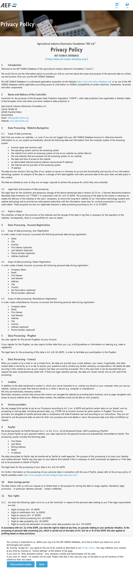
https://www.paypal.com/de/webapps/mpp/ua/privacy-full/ (50, 475)
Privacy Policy (88, 547)
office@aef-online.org (18, 117)
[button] (21, 564)
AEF (116, 7)
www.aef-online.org (19, 120)
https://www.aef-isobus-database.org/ (66, 59)
